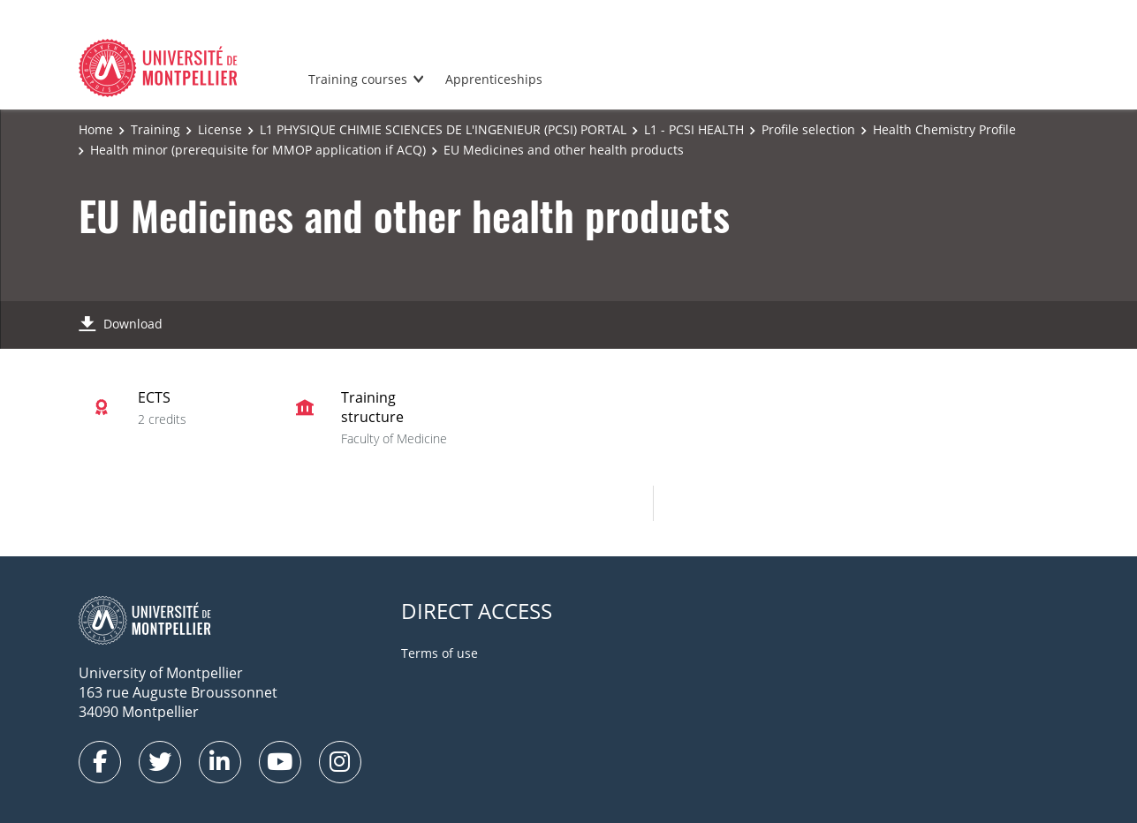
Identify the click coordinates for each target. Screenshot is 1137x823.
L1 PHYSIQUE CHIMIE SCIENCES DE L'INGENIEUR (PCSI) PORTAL (443, 129)
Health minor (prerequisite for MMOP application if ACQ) (258, 149)
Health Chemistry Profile (944, 129)
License (220, 129)
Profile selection (808, 129)
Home (96, 129)
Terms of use (439, 653)
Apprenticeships (493, 79)
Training (155, 129)
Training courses (357, 79)
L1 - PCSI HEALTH (694, 129)
